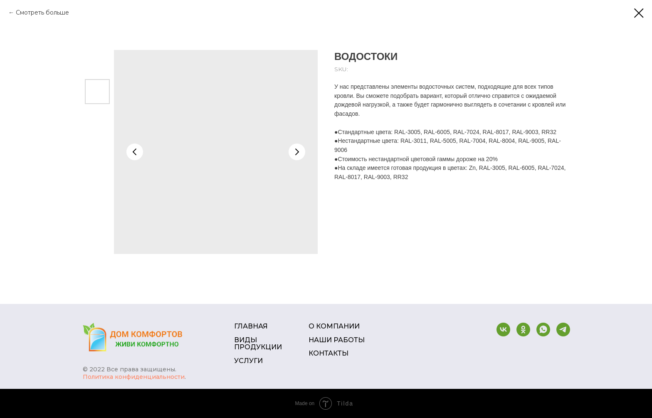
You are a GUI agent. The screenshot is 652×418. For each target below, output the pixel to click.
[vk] (503, 329)
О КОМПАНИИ (334, 326)
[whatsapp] (543, 329)
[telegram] (563, 329)
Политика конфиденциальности (134, 377)
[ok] (523, 329)
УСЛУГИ (248, 361)
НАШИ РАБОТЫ (337, 340)
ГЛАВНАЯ (251, 326)
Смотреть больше (42, 12)
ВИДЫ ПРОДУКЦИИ (258, 343)
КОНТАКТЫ (328, 353)
